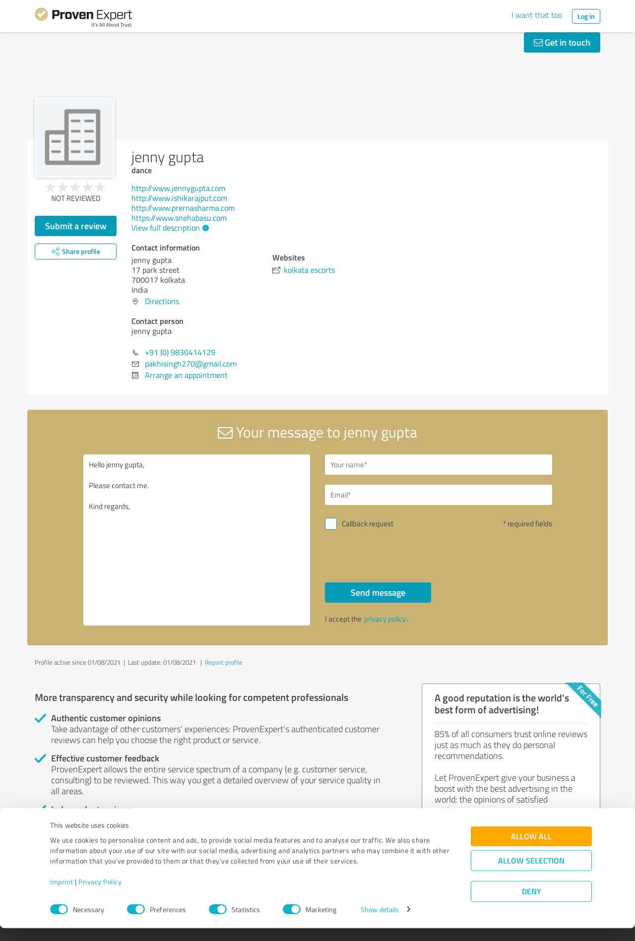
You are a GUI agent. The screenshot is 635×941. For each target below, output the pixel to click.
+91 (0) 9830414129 (180, 352)
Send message (378, 592)
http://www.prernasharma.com (183, 207)
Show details (380, 922)
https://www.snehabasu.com (179, 217)
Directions (162, 301)
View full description (168, 227)
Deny (531, 904)
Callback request (367, 523)
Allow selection (531, 873)
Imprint (61, 894)
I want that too (536, 14)
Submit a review (76, 225)
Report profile (224, 662)
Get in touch (562, 42)
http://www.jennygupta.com (178, 188)
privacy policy (385, 619)
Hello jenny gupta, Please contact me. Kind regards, (197, 540)
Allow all (531, 849)
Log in (586, 16)
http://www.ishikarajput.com (179, 197)
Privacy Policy (100, 894)
